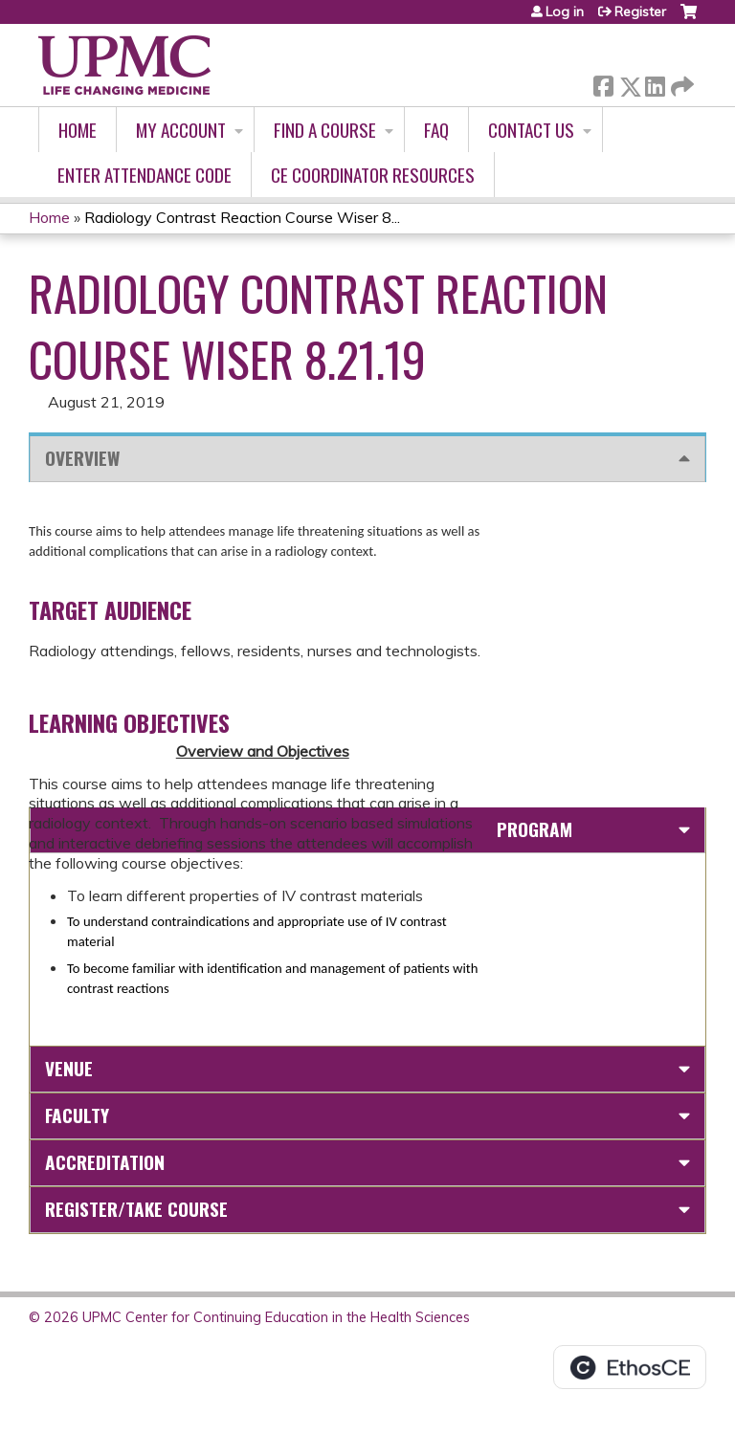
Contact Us (531, 130)
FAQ (436, 130)
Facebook (602, 83)
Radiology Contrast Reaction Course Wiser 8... (242, 217)
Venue (69, 1068)
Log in (565, 11)
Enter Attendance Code (144, 174)
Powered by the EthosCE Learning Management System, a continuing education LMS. (629, 1367)
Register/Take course (136, 1209)
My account (181, 130)
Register (640, 11)
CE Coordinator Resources (373, 174)
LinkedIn (654, 83)
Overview (82, 458)
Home (77, 130)
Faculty (77, 1115)
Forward (680, 83)
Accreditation (105, 1162)
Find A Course (325, 130)
